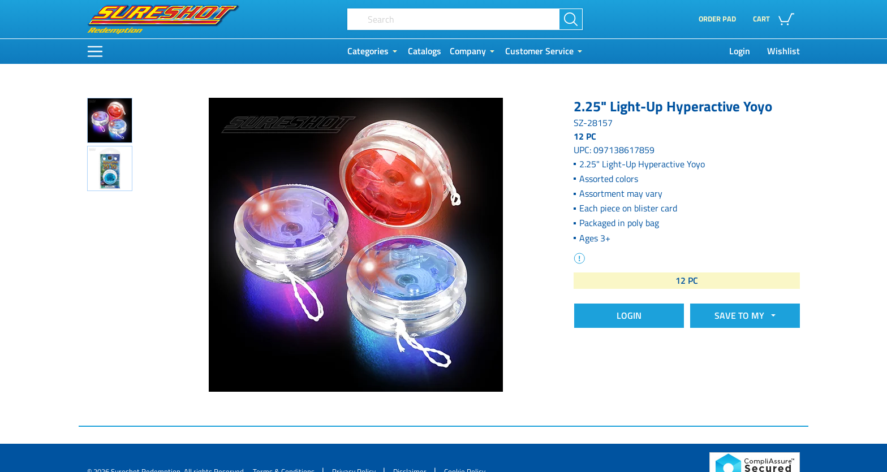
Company (468, 51)
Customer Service (539, 51)
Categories (368, 51)
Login (739, 51)
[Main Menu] (95, 51)
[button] (776, 19)
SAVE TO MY (741, 315)
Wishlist (783, 51)
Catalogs (424, 51)
